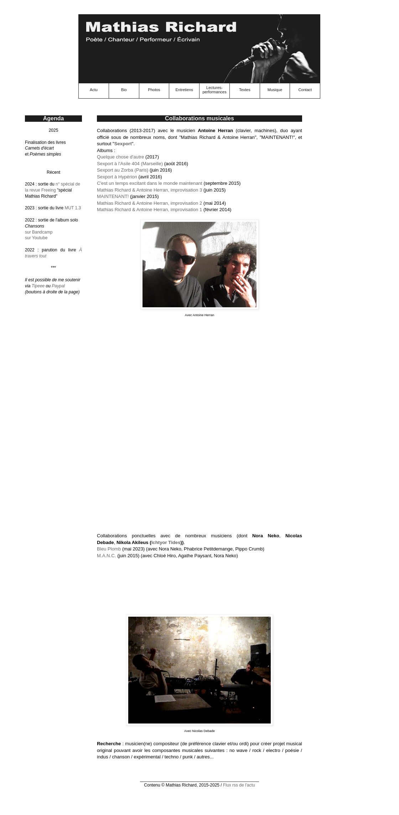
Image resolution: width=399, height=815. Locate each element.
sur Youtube (36, 237)
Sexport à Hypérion (117, 176)
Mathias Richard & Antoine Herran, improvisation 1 (149, 209)
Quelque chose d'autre (120, 157)
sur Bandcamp (38, 232)
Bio (124, 90)
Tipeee (38, 285)
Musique (275, 90)
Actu (94, 90)
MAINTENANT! (113, 196)
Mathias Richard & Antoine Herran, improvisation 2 (149, 203)
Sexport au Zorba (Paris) (122, 170)
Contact (305, 90)
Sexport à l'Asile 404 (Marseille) (130, 163)
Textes (244, 90)
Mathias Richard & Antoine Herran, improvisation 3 (149, 190)
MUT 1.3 (72, 207)
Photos (154, 90)
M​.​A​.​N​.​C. (106, 555)
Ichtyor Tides (166, 542)
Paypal (58, 285)
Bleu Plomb (109, 549)
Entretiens (184, 90)
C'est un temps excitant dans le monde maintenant (149, 183)
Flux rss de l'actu (239, 785)
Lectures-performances (214, 89)
